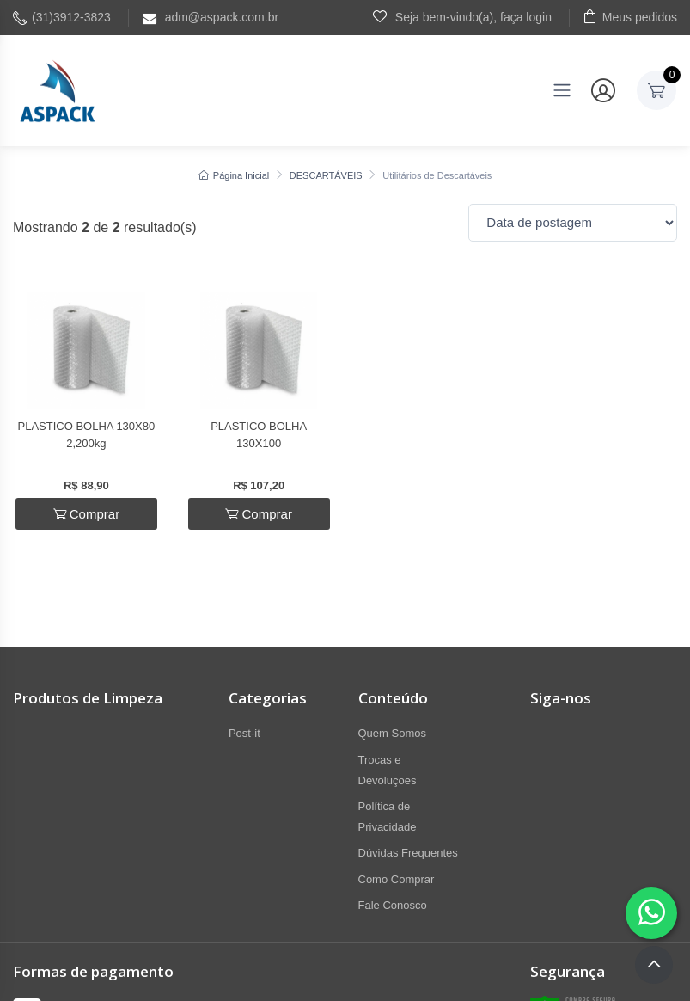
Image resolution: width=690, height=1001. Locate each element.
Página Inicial (234, 175)
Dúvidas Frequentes (408, 852)
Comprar (86, 514)
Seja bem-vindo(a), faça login (462, 16)
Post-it (244, 733)
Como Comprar (396, 879)
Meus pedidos (630, 16)
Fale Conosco (392, 905)
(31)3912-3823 (62, 17)
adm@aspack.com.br (210, 17)
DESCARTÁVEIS (326, 175)
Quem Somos (392, 733)
